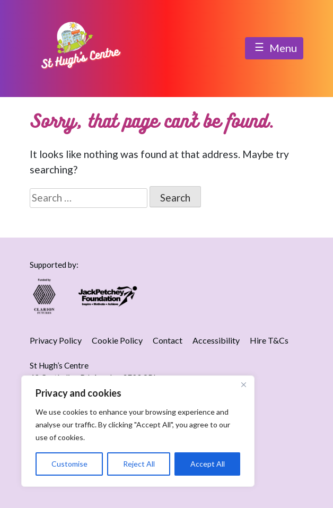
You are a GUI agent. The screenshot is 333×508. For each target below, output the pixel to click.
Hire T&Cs (269, 340)
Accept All (207, 463)
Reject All (139, 463)
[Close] (243, 384)
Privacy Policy (56, 340)
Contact (167, 340)
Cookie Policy (117, 340)
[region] (138, 431)
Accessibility (216, 340)
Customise (69, 463)
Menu (274, 48)
